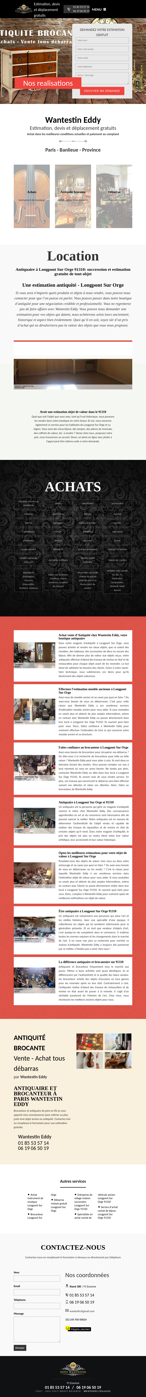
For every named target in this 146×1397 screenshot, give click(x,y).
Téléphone (20, 1299)
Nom (16, 1272)
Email (17, 1286)
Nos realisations (48, 83)
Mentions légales (97, 1391)
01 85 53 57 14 (81, 7)
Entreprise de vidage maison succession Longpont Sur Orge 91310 (83, 1202)
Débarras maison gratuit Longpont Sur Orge (59, 1205)
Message (19, 1313)
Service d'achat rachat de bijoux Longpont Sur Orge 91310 (108, 1212)
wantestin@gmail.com (79, 1311)
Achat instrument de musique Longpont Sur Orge (35, 1202)
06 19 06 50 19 (81, 11)
